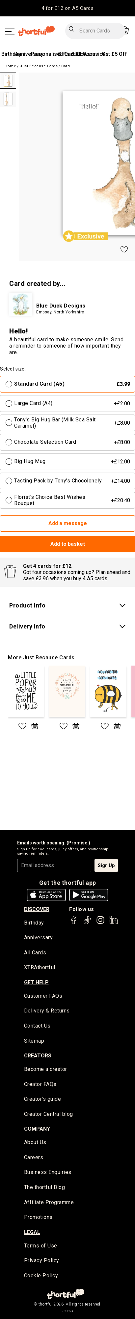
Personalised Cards (55, 54)
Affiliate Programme (49, 1202)
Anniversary (29, 54)
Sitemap (34, 1041)
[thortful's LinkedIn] (114, 923)
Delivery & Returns (47, 1011)
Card (65, 66)
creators (37, 1056)
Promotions (38, 1217)
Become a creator (45, 1069)
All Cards (35, 952)
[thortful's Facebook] (74, 923)
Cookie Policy (41, 1275)
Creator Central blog (48, 1114)
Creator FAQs (40, 1084)
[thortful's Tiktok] (87, 923)
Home (10, 66)
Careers (33, 1157)
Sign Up (106, 865)
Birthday (11, 54)
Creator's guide (42, 1099)
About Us (35, 1142)
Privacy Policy (41, 1260)
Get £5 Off (114, 54)
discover (36, 909)
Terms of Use (40, 1246)
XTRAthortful (39, 967)
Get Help (36, 982)
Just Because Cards (39, 66)
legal (32, 1232)
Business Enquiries (47, 1172)
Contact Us (37, 1026)
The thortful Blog (44, 1187)
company (37, 1129)
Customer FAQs (43, 996)
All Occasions (92, 54)
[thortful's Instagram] (100, 923)
